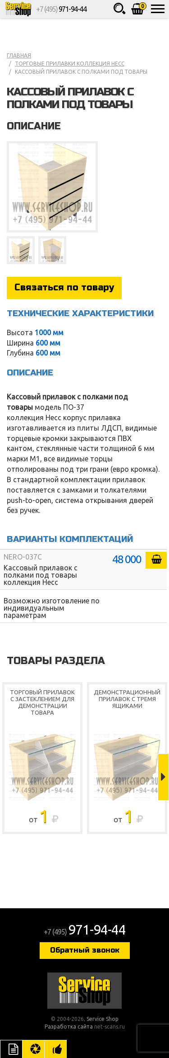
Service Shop (18, 9)
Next (163, 777)
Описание (11, 1049)
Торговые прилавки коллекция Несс (69, 63)
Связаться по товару (64, 287)
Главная (19, 55)
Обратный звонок (84, 950)
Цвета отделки (33, 1049)
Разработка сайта (69, 1027)
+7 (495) (61, 9)
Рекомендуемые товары (55, 1049)
